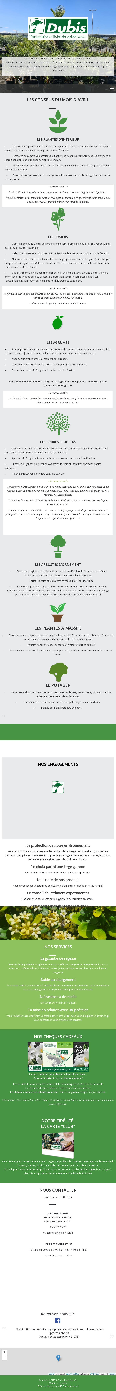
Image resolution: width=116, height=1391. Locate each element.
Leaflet (51, 1374)
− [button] (5, 1357)
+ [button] (5, 1352)
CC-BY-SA (94, 1374)
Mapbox (112, 1374)
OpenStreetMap (72, 1374)
